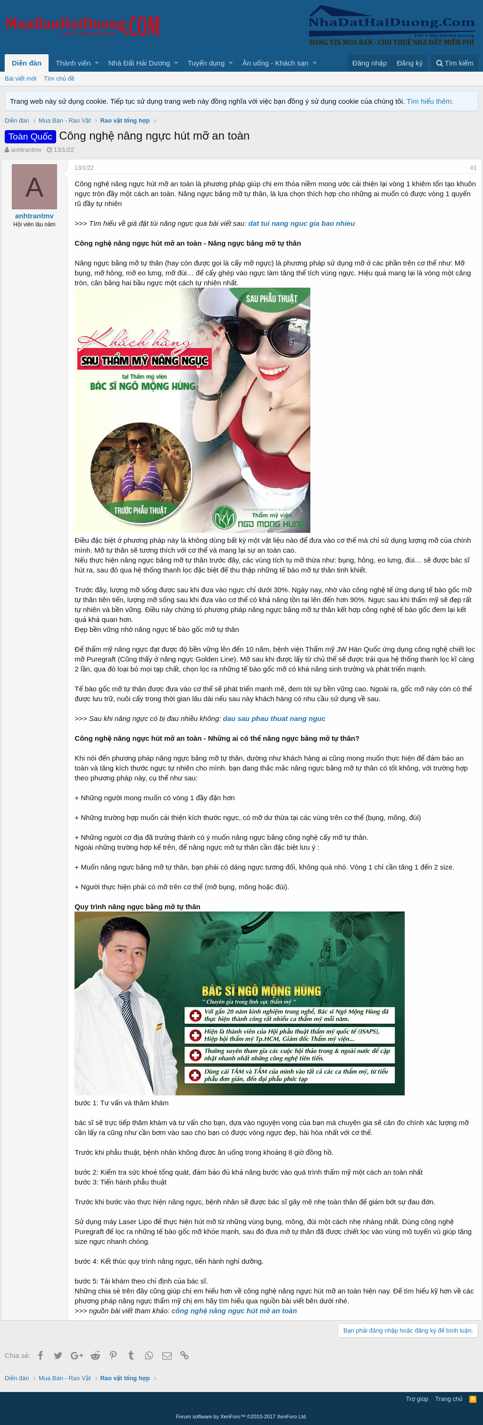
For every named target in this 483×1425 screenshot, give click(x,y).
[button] (96, 63)
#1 (470, 168)
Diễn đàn (27, 63)
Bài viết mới (20, 78)
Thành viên (73, 63)
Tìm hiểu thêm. (430, 101)
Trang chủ (449, 1398)
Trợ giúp (417, 1398)
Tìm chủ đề (59, 78)
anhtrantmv (26, 149)
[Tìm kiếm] (454, 63)
